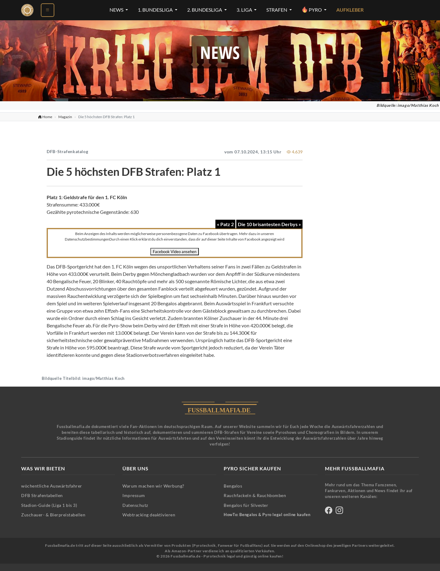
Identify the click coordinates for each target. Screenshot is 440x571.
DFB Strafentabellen (42, 495)
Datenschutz (135, 505)
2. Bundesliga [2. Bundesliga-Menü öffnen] (205, 10)
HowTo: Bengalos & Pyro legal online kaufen (267, 514)
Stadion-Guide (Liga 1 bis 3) (49, 505)
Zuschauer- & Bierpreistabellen (53, 514)
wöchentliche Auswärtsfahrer (51, 485)
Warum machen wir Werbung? (153, 485)
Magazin (65, 116)
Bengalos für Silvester (246, 505)
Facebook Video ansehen (174, 251)
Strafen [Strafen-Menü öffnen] (277, 10)
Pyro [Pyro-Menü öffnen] (312, 9)
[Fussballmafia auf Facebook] (328, 511)
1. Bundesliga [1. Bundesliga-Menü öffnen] (156, 10)
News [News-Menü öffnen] (117, 10)
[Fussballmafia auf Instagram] (339, 511)
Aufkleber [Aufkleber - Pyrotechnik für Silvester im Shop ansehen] (350, 10)
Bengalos (233, 485)
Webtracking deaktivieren (148, 514)
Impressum (133, 495)
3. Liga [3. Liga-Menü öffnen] (245, 10)
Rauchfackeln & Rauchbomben (255, 495)
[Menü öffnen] (47, 10)
